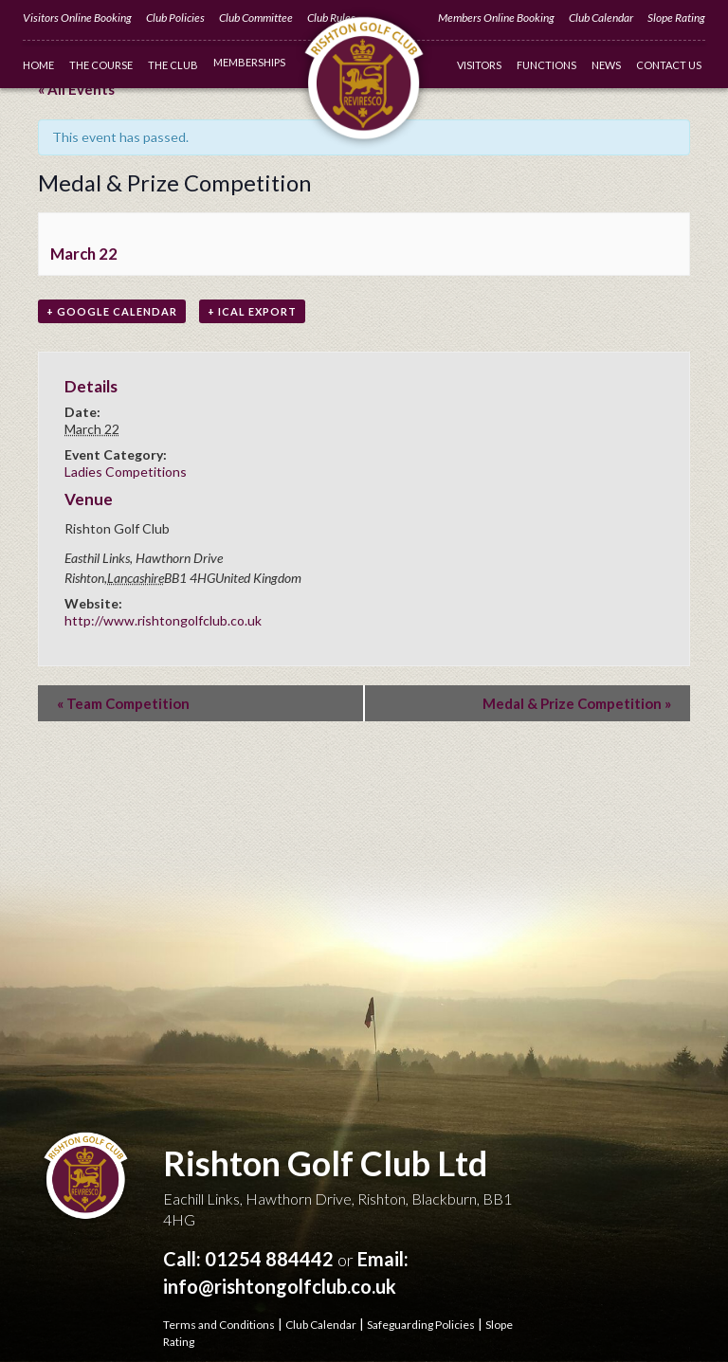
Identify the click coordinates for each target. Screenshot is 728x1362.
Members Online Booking (496, 17)
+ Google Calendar (111, 311)
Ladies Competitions (125, 471)
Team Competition (123, 703)
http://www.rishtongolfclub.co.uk (163, 620)
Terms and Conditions (219, 1324)
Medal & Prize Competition (576, 703)
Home (38, 65)
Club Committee (256, 17)
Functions (546, 65)
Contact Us (668, 65)
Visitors (479, 65)
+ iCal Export (252, 311)
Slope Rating (676, 17)
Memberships (249, 62)
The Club (173, 65)
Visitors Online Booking (77, 17)
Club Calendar (601, 17)
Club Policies (175, 17)
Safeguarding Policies (421, 1324)
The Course (101, 65)
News (606, 65)
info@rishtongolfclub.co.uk (279, 1286)
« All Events (76, 89)
